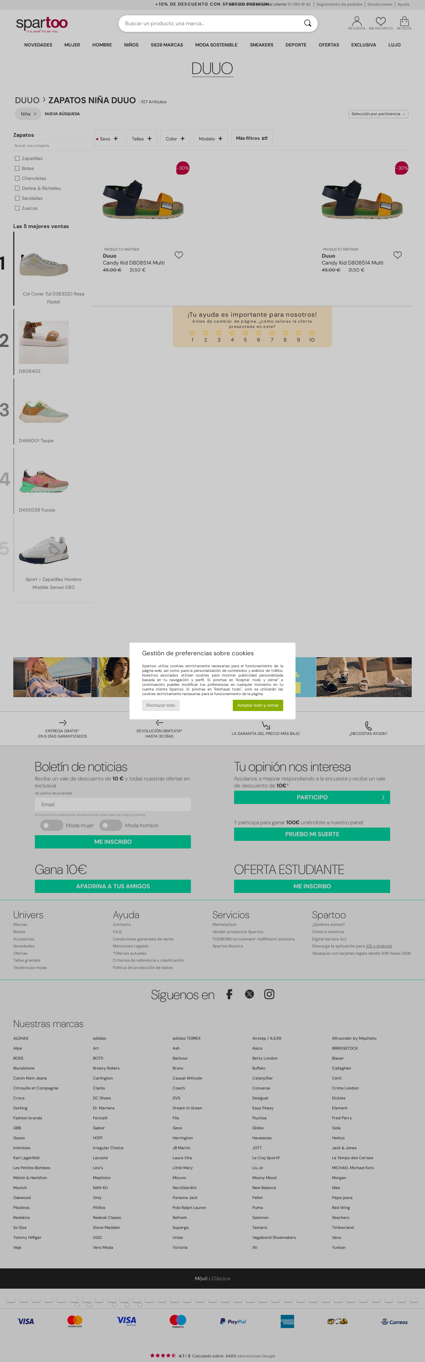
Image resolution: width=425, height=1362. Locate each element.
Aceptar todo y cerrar (258, 705)
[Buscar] (307, 23)
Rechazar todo (160, 705)
